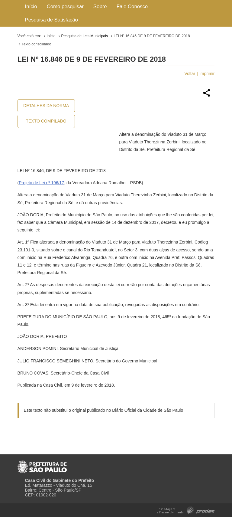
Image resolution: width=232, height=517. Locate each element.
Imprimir (207, 73)
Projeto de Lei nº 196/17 (41, 182)
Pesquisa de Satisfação (51, 20)
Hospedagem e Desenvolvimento (185, 509)
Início (31, 6)
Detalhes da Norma (46, 105)
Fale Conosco (132, 6)
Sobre (100, 6)
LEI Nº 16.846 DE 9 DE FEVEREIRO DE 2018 (152, 36)
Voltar (189, 73)
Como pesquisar (65, 6)
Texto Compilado (46, 121)
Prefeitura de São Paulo (42, 464)
